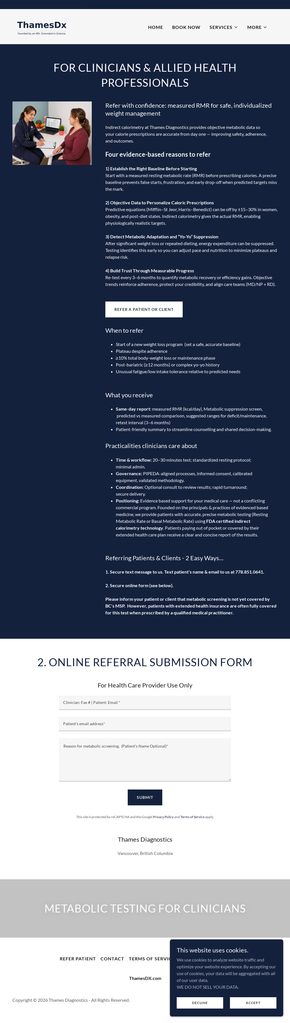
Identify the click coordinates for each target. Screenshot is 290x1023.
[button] (224, 27)
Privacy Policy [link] (163, 817)
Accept (253, 1003)
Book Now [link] (186, 27)
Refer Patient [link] (78, 958)
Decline (200, 1003)
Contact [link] (112, 958)
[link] (42, 26)
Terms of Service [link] (192, 817)
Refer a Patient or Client (144, 309)
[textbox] (145, 703)
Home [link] (155, 27)
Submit (145, 797)
